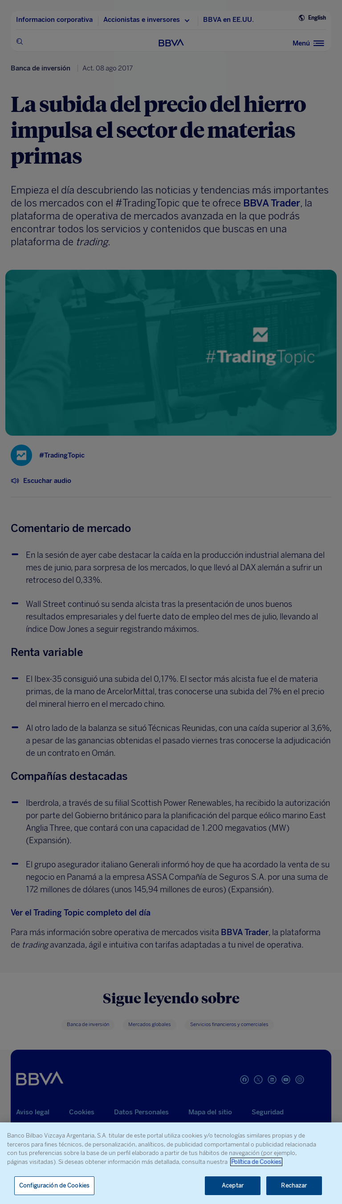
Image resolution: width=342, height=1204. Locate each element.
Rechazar (294, 1185)
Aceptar (233, 1185)
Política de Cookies (256, 1162)
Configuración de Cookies (54, 1185)
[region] (171, 1163)
